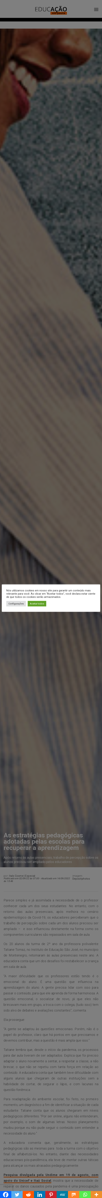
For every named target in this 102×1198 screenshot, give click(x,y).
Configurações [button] (16, 603)
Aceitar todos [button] (37, 603)
